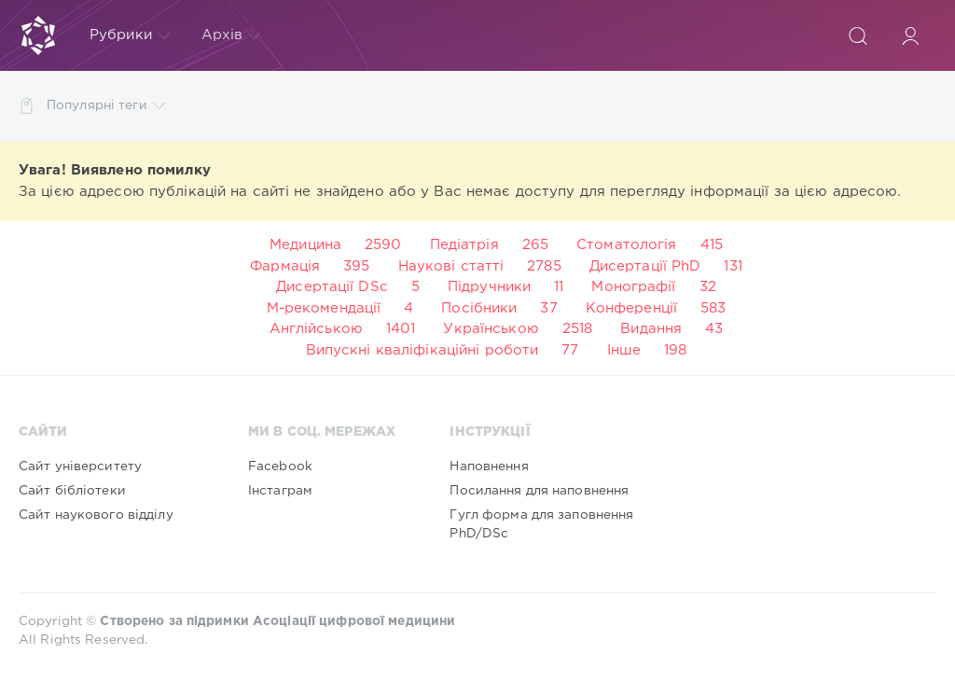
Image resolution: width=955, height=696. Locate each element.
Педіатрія (464, 245)
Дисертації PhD (645, 266)
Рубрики (130, 35)
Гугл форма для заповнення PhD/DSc (541, 524)
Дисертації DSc (332, 287)
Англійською (316, 329)
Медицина (305, 245)
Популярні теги (106, 106)
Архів (231, 35)
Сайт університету (80, 466)
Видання (651, 329)
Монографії (633, 287)
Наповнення (489, 466)
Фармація (285, 266)
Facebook (280, 466)
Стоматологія (626, 245)
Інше (624, 350)
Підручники (489, 287)
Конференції (631, 308)
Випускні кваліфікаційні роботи (422, 350)
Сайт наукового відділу (96, 515)
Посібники (479, 308)
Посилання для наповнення (539, 490)
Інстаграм (280, 490)
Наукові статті (451, 266)
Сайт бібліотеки (72, 490)
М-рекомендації (324, 308)
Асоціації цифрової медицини (354, 621)
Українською (490, 329)
